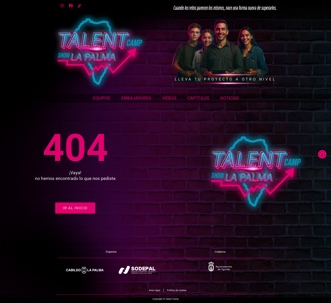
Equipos (101, 98)
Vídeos (169, 98)
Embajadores (136, 98)
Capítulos (198, 98)
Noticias (229, 98)
